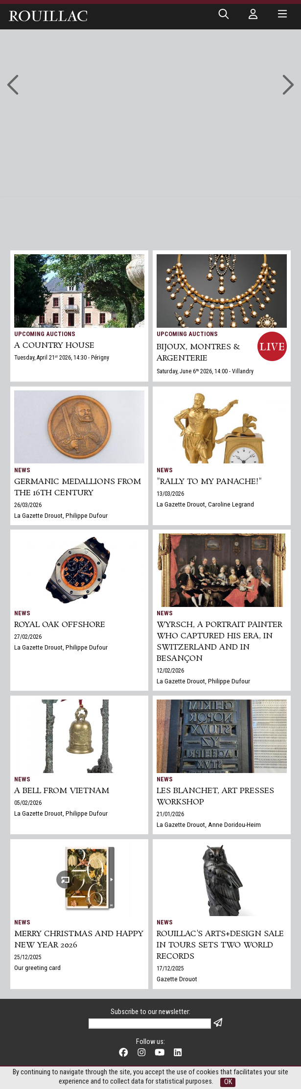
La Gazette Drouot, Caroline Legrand (205, 504)
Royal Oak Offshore (59, 624)
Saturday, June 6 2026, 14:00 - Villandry (205, 371)
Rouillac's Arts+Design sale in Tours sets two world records (220, 945)
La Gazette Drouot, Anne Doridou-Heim (209, 824)
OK (228, 1082)
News (22, 470)
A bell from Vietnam (61, 791)
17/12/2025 (170, 968)
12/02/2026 (170, 670)
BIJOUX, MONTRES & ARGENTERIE (198, 352)
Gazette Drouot (177, 979)
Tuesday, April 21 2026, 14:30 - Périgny (61, 357)
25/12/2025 (28, 957)
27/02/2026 (28, 636)
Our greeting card (37, 967)
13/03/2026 (170, 493)
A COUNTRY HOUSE (54, 345)
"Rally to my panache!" (209, 481)
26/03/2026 (28, 505)
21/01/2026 (170, 814)
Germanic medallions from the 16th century (77, 487)
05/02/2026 (28, 802)
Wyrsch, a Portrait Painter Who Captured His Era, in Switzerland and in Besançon (219, 641)
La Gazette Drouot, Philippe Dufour (61, 515)
